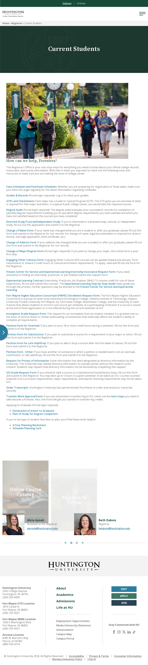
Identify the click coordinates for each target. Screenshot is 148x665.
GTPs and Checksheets (20, 201)
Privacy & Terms (99, 655)
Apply (124, 595)
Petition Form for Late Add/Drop (26, 343)
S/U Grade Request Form (21, 372)
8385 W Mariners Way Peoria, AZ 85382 (15, 638)
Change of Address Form (21, 242)
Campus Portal (65, 637)
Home (6, 23)
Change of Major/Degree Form (24, 251)
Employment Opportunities (73, 620)
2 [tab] (77, 542)
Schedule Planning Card (27, 428)
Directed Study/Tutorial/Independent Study (33, 221)
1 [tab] (71, 542)
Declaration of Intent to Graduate (34, 410)
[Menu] (142, 13)
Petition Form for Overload (22, 325)
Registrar (16, 23)
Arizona (81, 3)
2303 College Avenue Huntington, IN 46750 (15, 591)
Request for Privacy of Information (27, 360)
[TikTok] (134, 631)
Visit (124, 588)
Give (124, 602)
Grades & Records (17, 195)
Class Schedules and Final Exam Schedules (31, 186)
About (61, 587)
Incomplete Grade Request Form (26, 313)
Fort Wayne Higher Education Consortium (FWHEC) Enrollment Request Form (53, 295)
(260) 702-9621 (11, 612)
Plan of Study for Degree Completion (35, 414)
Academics (64, 594)
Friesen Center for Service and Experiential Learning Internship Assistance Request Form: (61, 272)
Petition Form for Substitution (25, 334)
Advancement (64, 629)
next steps (117, 396)
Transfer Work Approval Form (24, 396)
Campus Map (64, 633)
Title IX (91, 658)
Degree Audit (14, 210)
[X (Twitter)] (124, 631)
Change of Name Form (19, 230)
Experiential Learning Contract (25, 280)
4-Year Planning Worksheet (29, 425)
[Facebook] (114, 631)
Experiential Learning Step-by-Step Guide (90, 283)
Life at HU (64, 607)
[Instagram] (119, 631)
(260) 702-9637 (11, 627)
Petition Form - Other (19, 352)
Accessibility (76, 655)
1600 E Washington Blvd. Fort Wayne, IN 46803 (17, 623)
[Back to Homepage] (74, 565)
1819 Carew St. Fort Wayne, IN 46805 (15, 607)
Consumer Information (128, 655)
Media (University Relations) (73, 624)
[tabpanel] (38, 523)
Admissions (65, 600)
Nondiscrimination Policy (67, 658)
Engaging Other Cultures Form (24, 260)
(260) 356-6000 (11, 596)
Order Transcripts (17, 387)
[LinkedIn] (129, 631)
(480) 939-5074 (11, 643)
